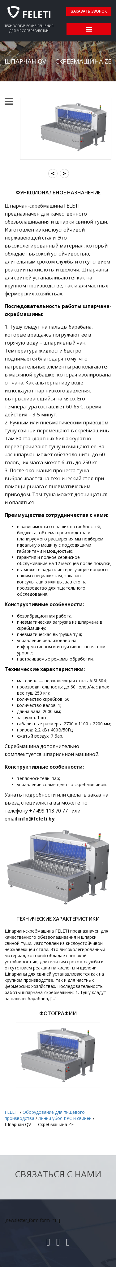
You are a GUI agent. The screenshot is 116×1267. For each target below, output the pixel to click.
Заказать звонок (89, 11)
